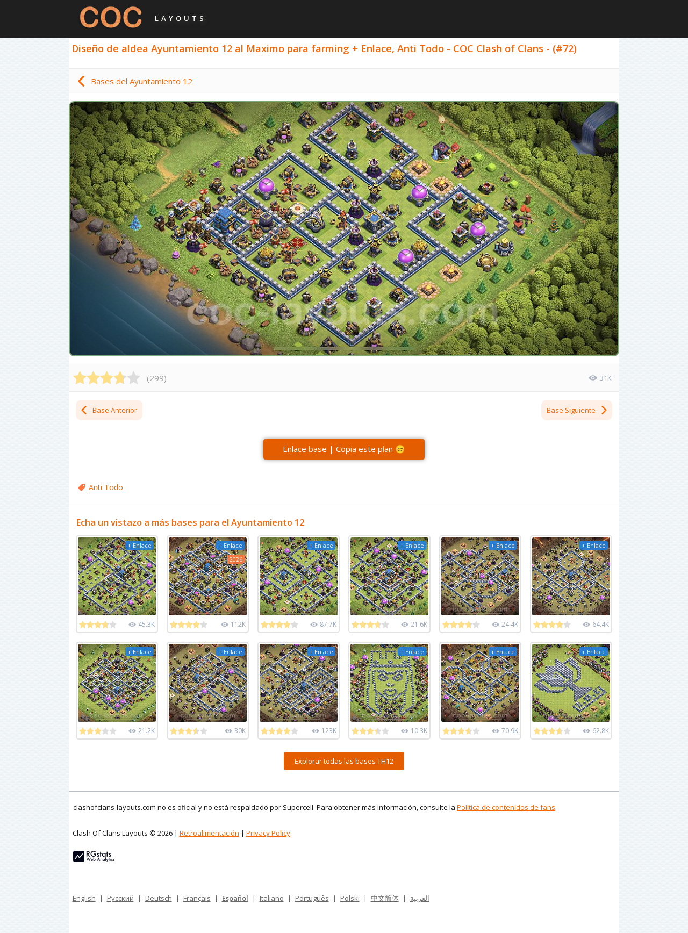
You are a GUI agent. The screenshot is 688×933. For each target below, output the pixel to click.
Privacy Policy (268, 833)
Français (197, 898)
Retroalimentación (209, 833)
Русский (120, 898)
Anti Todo (106, 487)
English (84, 898)
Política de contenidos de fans (506, 807)
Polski (350, 898)
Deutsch (158, 898)
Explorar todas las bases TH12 (344, 761)
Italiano (272, 898)
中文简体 (385, 898)
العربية (419, 898)
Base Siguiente (577, 410)
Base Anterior (108, 410)
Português (312, 898)
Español (235, 898)
